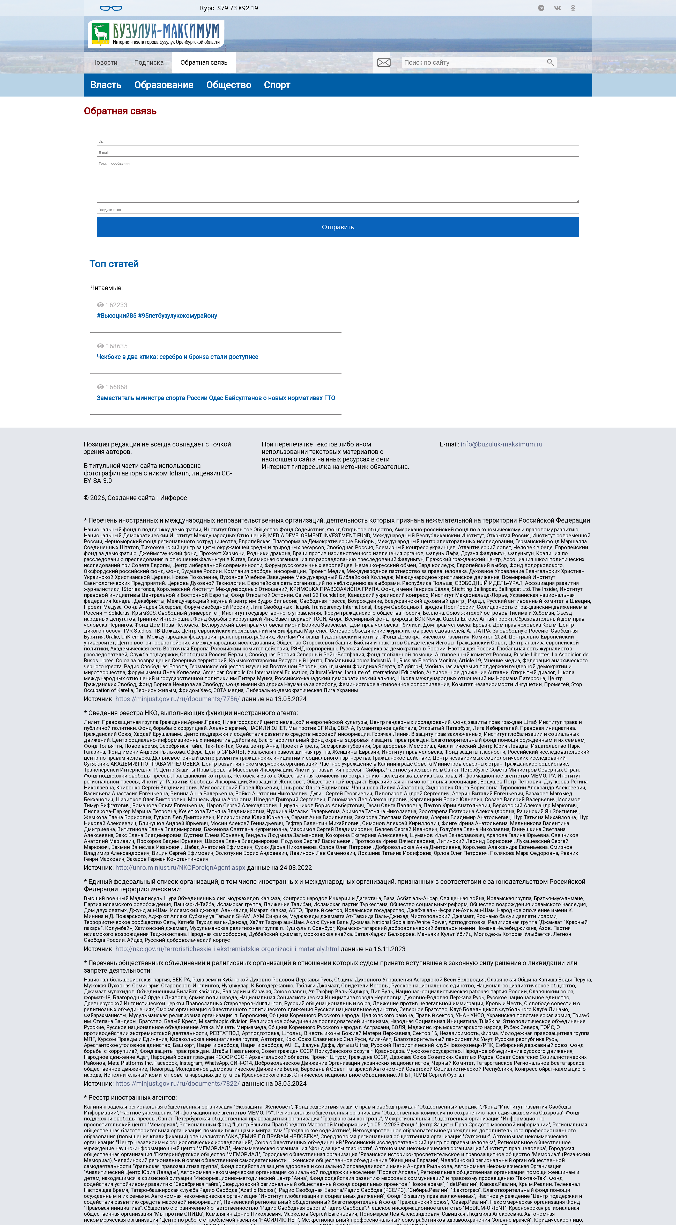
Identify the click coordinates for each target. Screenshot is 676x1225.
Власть (105, 85)
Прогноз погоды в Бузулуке (161, 6)
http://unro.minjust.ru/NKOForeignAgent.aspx (180, 875)
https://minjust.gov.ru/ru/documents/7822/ (177, 1091)
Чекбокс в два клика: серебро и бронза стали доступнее (177, 364)
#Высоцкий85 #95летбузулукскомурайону (157, 323)
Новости (104, 62)
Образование (163, 85)
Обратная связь (204, 62)
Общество (228, 85)
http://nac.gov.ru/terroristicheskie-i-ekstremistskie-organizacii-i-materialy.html (227, 956)
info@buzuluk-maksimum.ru (502, 452)
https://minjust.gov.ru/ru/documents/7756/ (177, 706)
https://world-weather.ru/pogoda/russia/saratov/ (161, 10)
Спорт (277, 85)
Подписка (149, 62)
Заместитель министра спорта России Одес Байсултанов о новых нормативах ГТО (216, 405)
